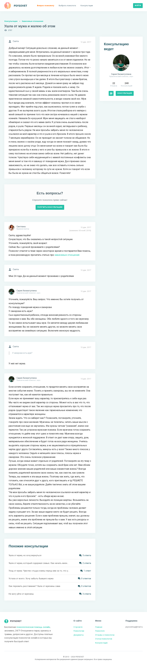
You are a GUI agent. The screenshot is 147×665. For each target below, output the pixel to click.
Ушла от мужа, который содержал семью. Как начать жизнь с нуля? (39, 563)
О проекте (78, 627)
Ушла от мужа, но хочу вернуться (25, 555)
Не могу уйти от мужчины (21, 594)
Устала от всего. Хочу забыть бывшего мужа (31, 578)
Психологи (100, 631)
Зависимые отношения (32, 21)
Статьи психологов (103, 639)
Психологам (79, 631)
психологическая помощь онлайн (33, 627)
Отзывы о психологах (104, 635)
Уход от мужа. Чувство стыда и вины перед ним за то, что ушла (39, 570)
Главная (98, 627)
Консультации (11, 21)
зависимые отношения (67, 255)
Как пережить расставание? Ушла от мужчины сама (34, 586)
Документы (79, 635)
